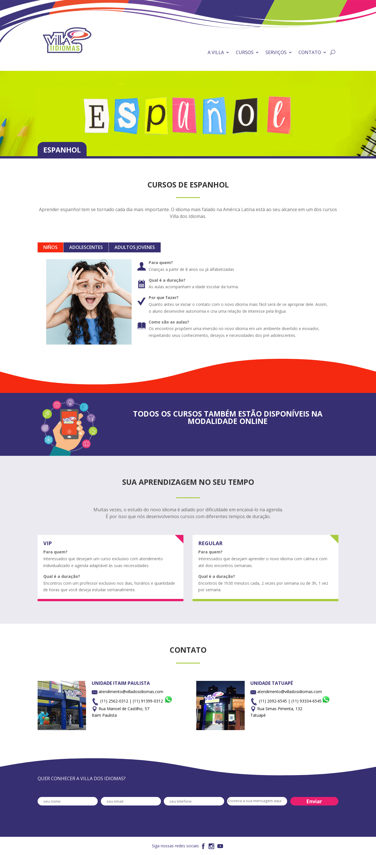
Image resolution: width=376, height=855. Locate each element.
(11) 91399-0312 (153, 701)
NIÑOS (50, 247)
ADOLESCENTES (86, 247)
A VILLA (216, 52)
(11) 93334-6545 (310, 701)
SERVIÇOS (276, 52)
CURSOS (245, 52)
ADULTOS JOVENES (135, 247)
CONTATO (310, 52)
